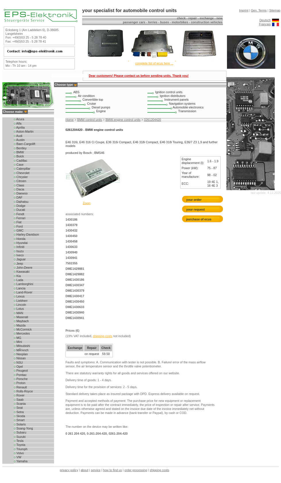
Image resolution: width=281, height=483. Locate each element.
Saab (19, 399)
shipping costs (102, 336)
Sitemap (274, 10)
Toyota (19, 444)
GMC (19, 230)
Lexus (19, 296)
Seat (18, 407)
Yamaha (21, 461)
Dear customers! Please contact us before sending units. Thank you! (139, 75)
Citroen (20, 181)
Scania (20, 403)
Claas (19, 185)
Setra (19, 412)
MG (17, 337)
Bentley (20, 148)
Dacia (19, 189)
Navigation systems (182, 103)
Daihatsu (21, 201)
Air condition (86, 96)
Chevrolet (22, 173)
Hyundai (21, 243)
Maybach (21, 321)
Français (265, 24)
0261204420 (152, 119)
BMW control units (89, 119)
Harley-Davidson (26, 234)
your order (193, 199)
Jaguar (20, 259)
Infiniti (19, 247)
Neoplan (21, 354)
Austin (19, 140)
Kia (17, 276)
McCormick (23, 329)
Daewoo (21, 193)
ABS (76, 92)
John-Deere (23, 267)
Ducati (19, 209)
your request (196, 209)
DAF (18, 197)
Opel (18, 366)
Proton (19, 383)
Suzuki (20, 436)
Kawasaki (22, 271)
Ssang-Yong (23, 428)
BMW (19, 152)
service (96, 470)
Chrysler (21, 177)
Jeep (18, 263)
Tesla (19, 440)
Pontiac (20, 375)
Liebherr (21, 300)
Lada (18, 280)
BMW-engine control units (122, 119)
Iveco (19, 255)
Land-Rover (23, 292)
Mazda (20, 325)
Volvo (19, 453)
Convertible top (92, 99)
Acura (19, 119)
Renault (20, 387)
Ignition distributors (172, 96)
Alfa (18, 123)
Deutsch (265, 20)
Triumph (20, 449)
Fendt (19, 214)
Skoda (19, 416)
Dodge (19, 205)
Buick (19, 156)
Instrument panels (176, 99)
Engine (101, 111)
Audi (18, 136)
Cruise (91, 103)
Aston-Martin (24, 131)
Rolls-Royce (23, 391)
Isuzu (19, 251)
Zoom (87, 203)
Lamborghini (23, 284)
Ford (18, 226)
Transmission (187, 111)
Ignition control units (168, 92)
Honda (19, 238)
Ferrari (19, 218)
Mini (18, 341)
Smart (19, 420)
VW (17, 457)
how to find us (112, 470)
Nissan (20, 358)
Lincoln (20, 304)
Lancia (19, 288)
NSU (18, 362)
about (84, 470)
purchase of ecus (198, 219)
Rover (19, 395)
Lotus (19, 308)
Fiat (18, 222)
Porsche (21, 379)
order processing (135, 470)
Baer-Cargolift (24, 144)
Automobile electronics (188, 107)
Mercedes (22, 333)
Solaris (20, 424)
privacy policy (69, 470)
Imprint (244, 10)
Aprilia (19, 127)
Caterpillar (22, 168)
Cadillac (20, 160)
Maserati (21, 317)
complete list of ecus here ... (154, 63)
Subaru (20, 432)
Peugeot (21, 370)
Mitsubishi (22, 346)
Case (19, 164)
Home (70, 119)
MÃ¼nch (21, 350)
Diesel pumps (101, 107)
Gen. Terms (259, 10)
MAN (18, 313)
